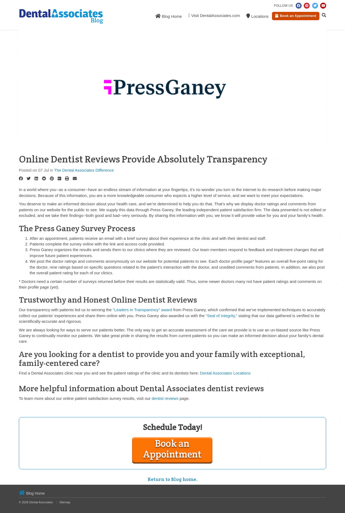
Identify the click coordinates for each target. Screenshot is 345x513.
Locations (257, 16)
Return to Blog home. (173, 479)
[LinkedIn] (36, 178)
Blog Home (168, 16)
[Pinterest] (52, 178)
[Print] (67, 178)
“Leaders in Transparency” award (142, 309)
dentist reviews (165, 398)
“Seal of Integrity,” (221, 315)
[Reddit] (44, 178)
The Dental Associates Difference (84, 170)
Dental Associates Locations (225, 373)
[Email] (75, 178)
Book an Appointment (295, 16)
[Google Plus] (59, 178)
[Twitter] (29, 178)
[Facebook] (21, 178)
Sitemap (64, 502)
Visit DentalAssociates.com (214, 15)
